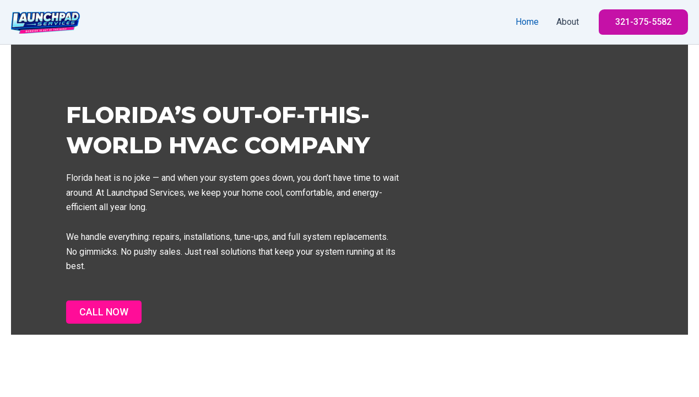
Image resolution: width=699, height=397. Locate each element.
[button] (643, 22)
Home (527, 22)
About (567, 22)
